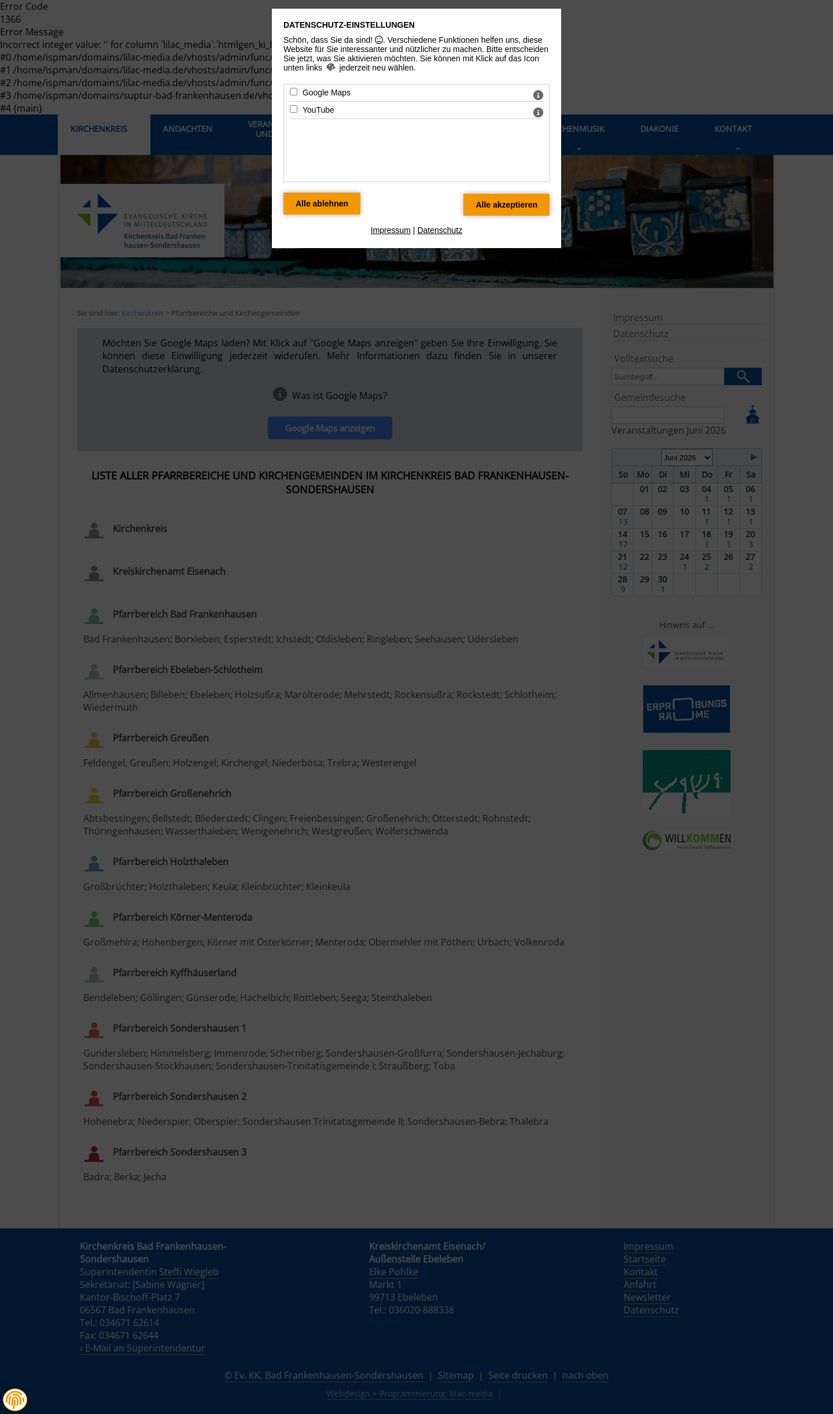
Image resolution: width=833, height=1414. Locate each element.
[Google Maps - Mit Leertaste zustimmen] (293, 91)
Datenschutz (439, 230)
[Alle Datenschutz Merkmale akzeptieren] (506, 205)
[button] (15, 1400)
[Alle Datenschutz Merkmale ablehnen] (321, 204)
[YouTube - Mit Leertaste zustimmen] (293, 109)
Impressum (391, 230)
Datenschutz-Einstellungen (349, 24)
